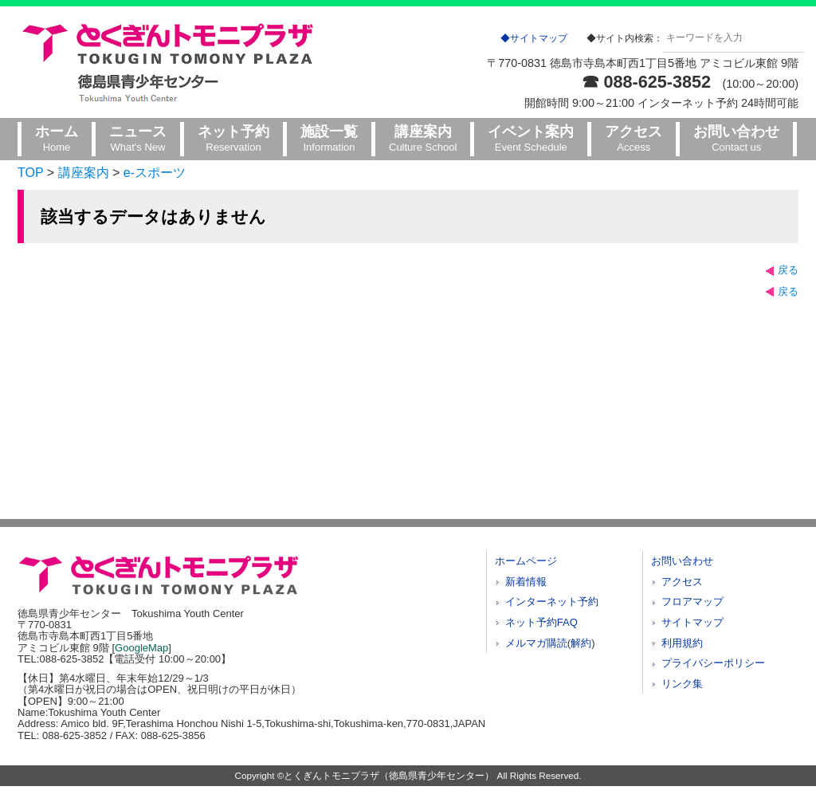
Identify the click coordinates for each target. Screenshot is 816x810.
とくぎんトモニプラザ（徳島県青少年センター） (389, 775)
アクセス (682, 582)
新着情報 (526, 582)
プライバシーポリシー (713, 663)
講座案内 (83, 172)
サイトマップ (692, 622)
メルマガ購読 (536, 643)
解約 (581, 643)
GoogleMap (141, 648)
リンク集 (682, 684)
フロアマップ (692, 602)
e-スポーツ (155, 172)
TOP (30, 172)
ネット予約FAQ (541, 622)
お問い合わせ (682, 561)
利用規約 (682, 643)
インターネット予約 (551, 602)
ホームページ (526, 561)
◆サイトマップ (533, 38)
